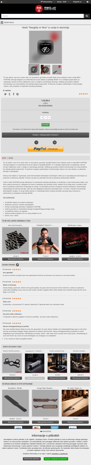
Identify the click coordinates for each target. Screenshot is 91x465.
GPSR (11, 158)
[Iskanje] (87, 16)
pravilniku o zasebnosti (60, 454)
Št (4, 90)
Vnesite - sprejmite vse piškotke (56, 459)
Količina (45, 112)
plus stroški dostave (45, 105)
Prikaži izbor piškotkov (31, 459)
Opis (4, 158)
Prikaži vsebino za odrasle (45, 48)
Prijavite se (77, 2)
